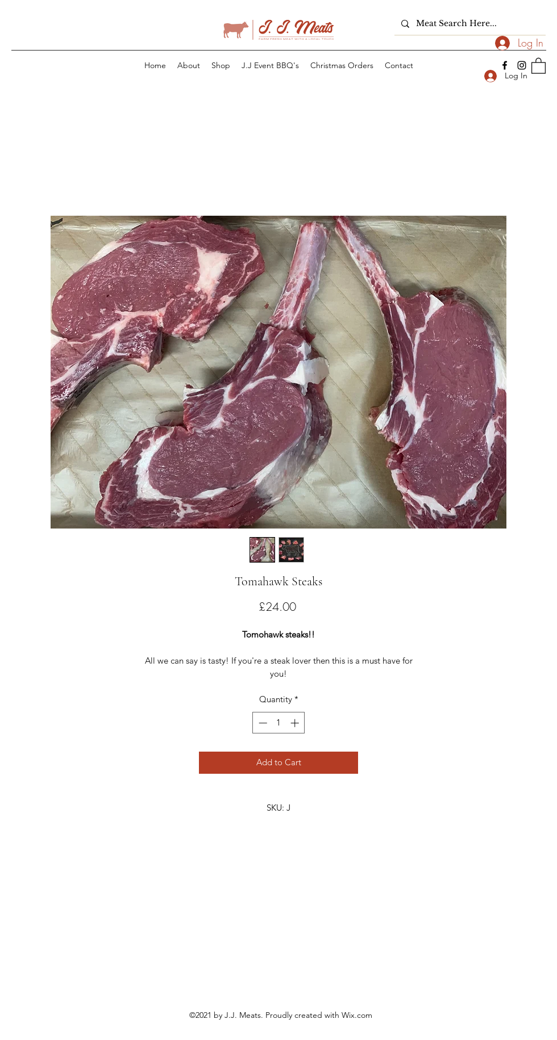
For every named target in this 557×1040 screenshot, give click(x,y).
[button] (538, 65)
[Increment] (296, 722)
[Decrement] (261, 722)
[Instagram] (521, 65)
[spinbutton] (278, 722)
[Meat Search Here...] (469, 24)
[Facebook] (504, 65)
